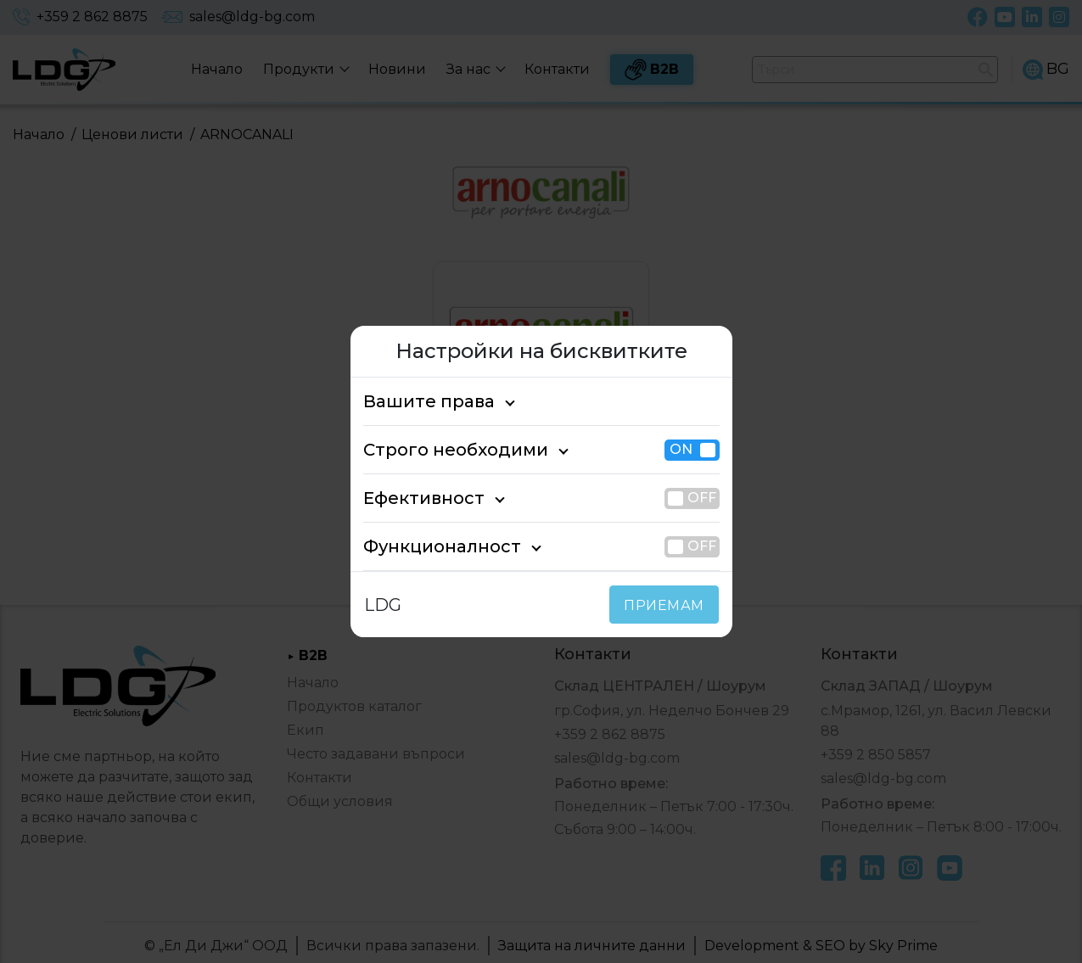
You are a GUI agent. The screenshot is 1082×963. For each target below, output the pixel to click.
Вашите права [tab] (419, 401)
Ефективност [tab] (415, 498)
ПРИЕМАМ (667, 605)
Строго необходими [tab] (440, 449)
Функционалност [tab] (428, 546)
